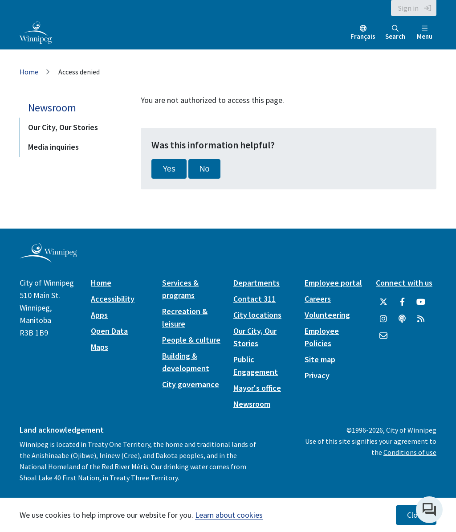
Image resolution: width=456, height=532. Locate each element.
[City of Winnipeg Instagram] (383, 319)
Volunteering (327, 315)
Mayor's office (257, 388)
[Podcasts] (402, 319)
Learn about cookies (229, 515)
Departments (256, 283)
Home (29, 71)
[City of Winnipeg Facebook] (402, 302)
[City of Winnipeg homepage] (48, 259)
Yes (169, 168)
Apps (99, 315)
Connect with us (404, 283)
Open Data (109, 331)
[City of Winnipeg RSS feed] (420, 319)
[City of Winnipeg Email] (383, 336)
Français (362, 36)
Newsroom (52, 108)
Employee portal (333, 283)
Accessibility (112, 299)
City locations (257, 315)
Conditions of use (409, 452)
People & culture (191, 340)
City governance (190, 384)
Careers (318, 299)
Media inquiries (53, 147)
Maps (99, 347)
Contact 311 (254, 299)
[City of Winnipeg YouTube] (420, 302)
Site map (320, 359)
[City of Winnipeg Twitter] (383, 302)
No (205, 168)
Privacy (317, 375)
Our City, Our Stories (63, 127)
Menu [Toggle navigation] (424, 33)
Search (395, 33)
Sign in (408, 8)
